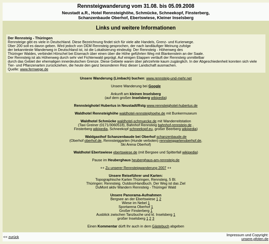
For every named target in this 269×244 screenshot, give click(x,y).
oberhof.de (93, 140)
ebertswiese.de (125, 152)
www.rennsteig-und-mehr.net (169, 78)
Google (154, 86)
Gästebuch (160, 226)
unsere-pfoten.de (254, 239)
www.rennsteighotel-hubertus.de (172, 105)
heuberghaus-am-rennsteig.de (155, 160)
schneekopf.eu (141, 129)
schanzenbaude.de (172, 137)
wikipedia (158, 98)
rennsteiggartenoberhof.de (180, 140)
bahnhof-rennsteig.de (175, 125)
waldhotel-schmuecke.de (137, 121)
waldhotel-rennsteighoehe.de (142, 113)
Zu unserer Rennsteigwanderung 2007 (135, 168)
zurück (13, 237)
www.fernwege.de (34, 69)
